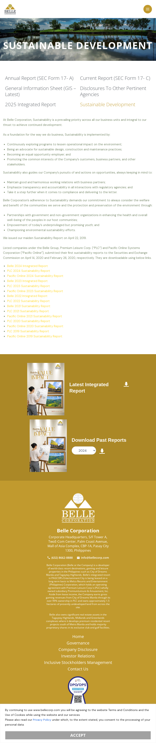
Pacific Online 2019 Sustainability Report (34, 336)
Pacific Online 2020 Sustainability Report (35, 326)
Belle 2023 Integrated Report (27, 281)
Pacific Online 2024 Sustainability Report (35, 276)
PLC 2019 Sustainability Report (28, 331)
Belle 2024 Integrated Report (27, 266)
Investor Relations (78, 656)
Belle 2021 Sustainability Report (28, 306)
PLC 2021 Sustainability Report (28, 311)
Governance (78, 643)
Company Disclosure (78, 649)
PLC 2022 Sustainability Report (28, 301)
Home (78, 636)
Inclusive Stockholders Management (78, 662)
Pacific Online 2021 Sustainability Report (34, 316)
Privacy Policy (42, 720)
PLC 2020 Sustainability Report (28, 321)
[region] (78, 723)
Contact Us (78, 669)
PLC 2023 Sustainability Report (28, 286)
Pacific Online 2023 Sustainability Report (35, 291)
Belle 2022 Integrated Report (27, 296)
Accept (78, 735)
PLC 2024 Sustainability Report (28, 271)
